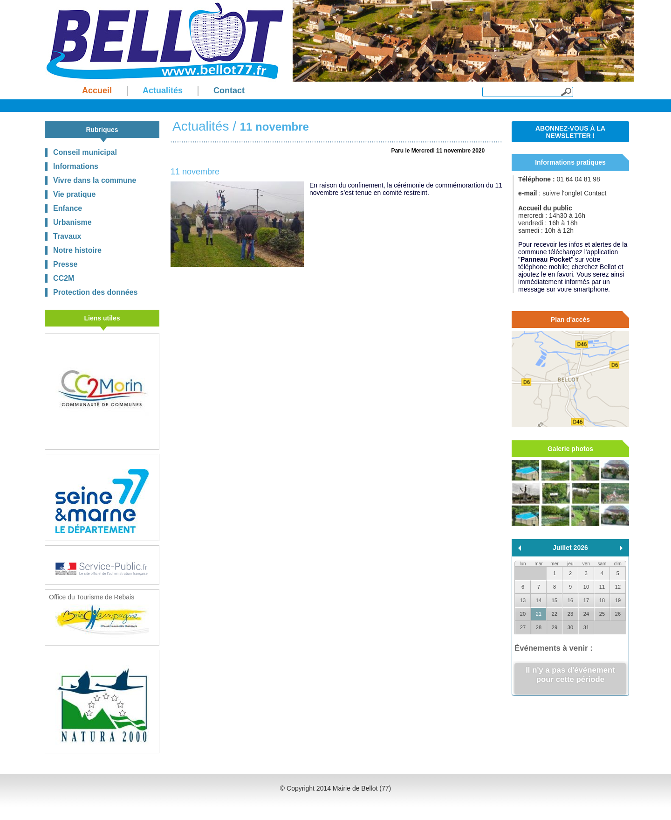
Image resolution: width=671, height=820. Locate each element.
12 (618, 587)
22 (554, 614)
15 (554, 600)
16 (570, 600)
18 (602, 600)
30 (570, 627)
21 (538, 614)
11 (602, 587)
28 (538, 627)
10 (586, 587)
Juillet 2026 (570, 547)
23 (570, 614)
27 (523, 627)
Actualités (200, 126)
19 (618, 600)
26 (618, 614)
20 (523, 614)
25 (602, 614)
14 (538, 600)
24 (586, 614)
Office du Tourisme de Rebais (99, 615)
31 (586, 627)
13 (523, 600)
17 (586, 600)
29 (554, 627)
